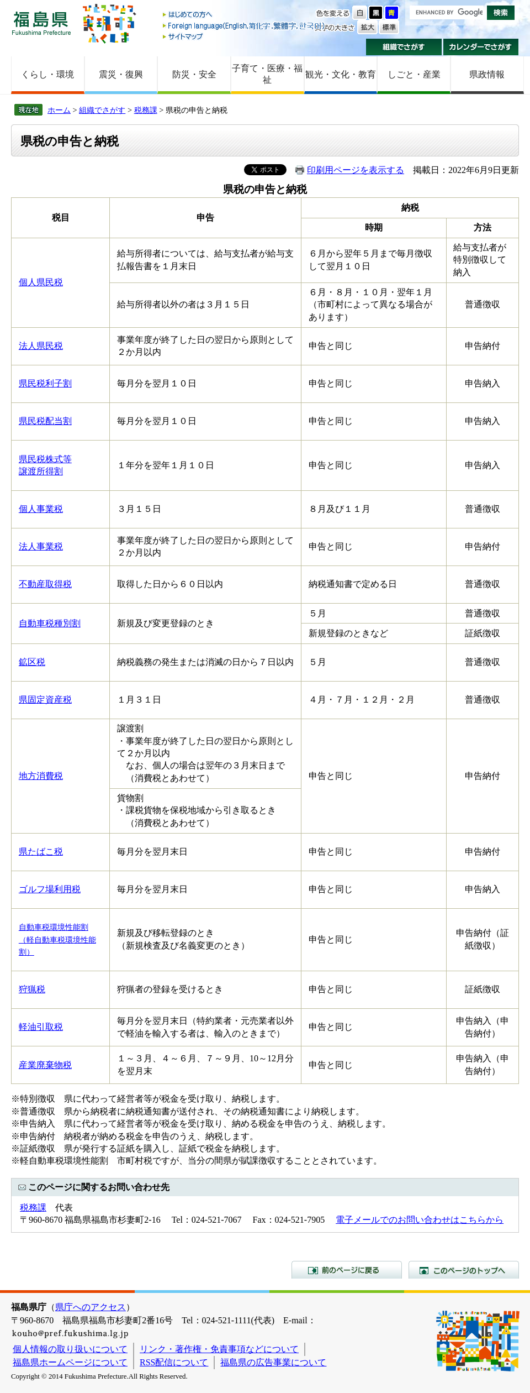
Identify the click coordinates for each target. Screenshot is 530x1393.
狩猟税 (32, 989)
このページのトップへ (464, 1270)
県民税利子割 (45, 383)
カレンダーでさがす (481, 47)
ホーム (59, 110)
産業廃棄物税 (45, 1065)
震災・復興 (121, 74)
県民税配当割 (45, 421)
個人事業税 (41, 509)
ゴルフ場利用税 (50, 889)
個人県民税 (41, 282)
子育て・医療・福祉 (267, 74)
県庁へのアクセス (90, 1307)
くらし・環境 (47, 74)
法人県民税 (41, 345)
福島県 (41, 23)
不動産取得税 (45, 584)
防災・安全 (194, 74)
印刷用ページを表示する (355, 170)
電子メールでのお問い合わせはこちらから (420, 1219)
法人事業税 (41, 546)
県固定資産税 (45, 699)
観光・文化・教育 (340, 74)
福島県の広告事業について (273, 1362)
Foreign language (244, 25)
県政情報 (487, 74)
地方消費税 (41, 776)
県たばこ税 (41, 851)
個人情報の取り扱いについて (70, 1349)
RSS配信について (174, 1362)
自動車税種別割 (50, 623)
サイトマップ (244, 36)
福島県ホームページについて (70, 1362)
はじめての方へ (244, 15)
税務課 (145, 110)
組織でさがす (404, 47)
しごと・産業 (414, 74)
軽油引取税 (41, 1026)
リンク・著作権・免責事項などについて (219, 1349)
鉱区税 (32, 662)
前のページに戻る (347, 1270)
